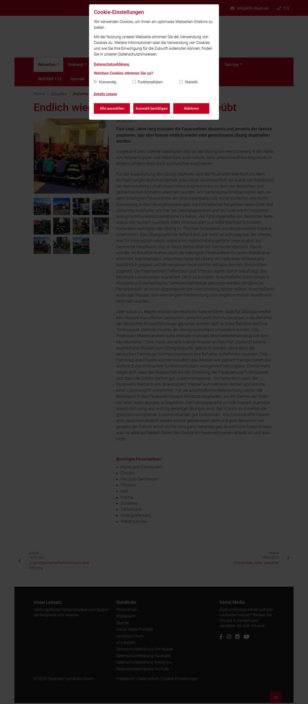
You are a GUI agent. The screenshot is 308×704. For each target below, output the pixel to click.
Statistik (191, 82)
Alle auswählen (112, 108)
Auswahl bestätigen (152, 108)
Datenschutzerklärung (111, 64)
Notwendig (107, 82)
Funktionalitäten (150, 82)
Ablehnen (191, 108)
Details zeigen (105, 94)
